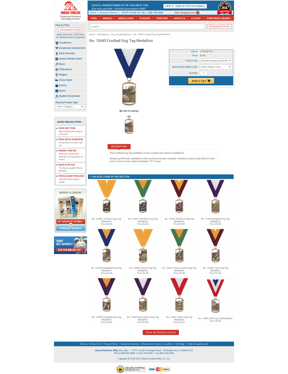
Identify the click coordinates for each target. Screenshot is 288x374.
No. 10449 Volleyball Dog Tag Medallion (106, 318)
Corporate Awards (218, 18)
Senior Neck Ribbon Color (185, 67)
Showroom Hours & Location (157, 344)
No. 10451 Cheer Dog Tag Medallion (179, 318)
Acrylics (179, 18)
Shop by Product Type (66, 102)
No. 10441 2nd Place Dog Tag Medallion (143, 220)
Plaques (144, 18)
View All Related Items (161, 332)
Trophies (162, 18)
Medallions (125, 18)
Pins (94, 18)
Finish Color (192, 60)
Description (119, 146)
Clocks (195, 18)
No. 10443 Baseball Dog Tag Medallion (215, 220)
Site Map (180, 344)
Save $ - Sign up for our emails (185, 6)
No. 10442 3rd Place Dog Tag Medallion (179, 220)
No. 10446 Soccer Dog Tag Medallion (142, 269)
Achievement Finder (219, 26)
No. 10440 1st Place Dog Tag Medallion (106, 220)
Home (93, 12)
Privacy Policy (110, 344)
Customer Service (108, 12)
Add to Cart (201, 80)
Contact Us (95, 344)
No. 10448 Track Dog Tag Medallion (215, 269)
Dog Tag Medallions (121, 34)
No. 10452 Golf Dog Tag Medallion (215, 318)
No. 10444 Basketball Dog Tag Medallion (106, 269)
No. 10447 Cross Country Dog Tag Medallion (179, 269)
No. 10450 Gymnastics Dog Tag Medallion (143, 318)
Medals (107, 18)
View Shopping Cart (184, 12)
